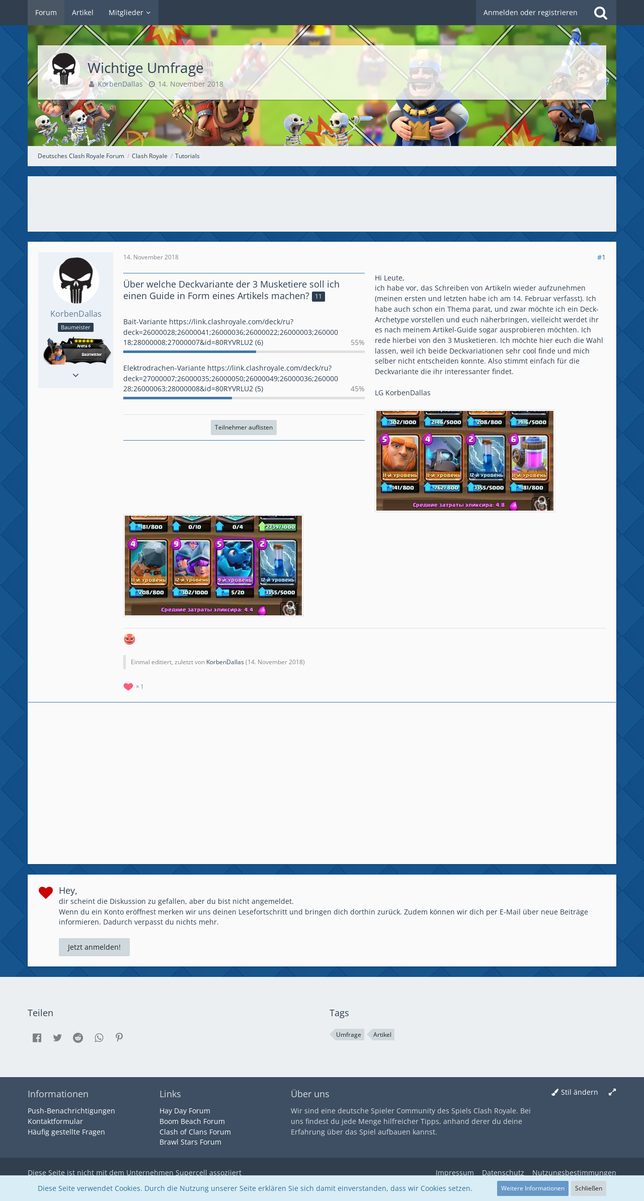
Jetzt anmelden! (94, 947)
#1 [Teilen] (601, 257)
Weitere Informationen (533, 1188)
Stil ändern (579, 1092)
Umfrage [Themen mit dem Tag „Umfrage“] (348, 1034)
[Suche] (600, 12)
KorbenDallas (225, 662)
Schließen (588, 1188)
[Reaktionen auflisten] (134, 685)
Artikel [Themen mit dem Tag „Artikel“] (382, 1034)
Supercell (191, 1172)
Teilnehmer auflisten (244, 427)
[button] (37, 1038)
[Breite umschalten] (612, 1092)
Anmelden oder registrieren (531, 12)
